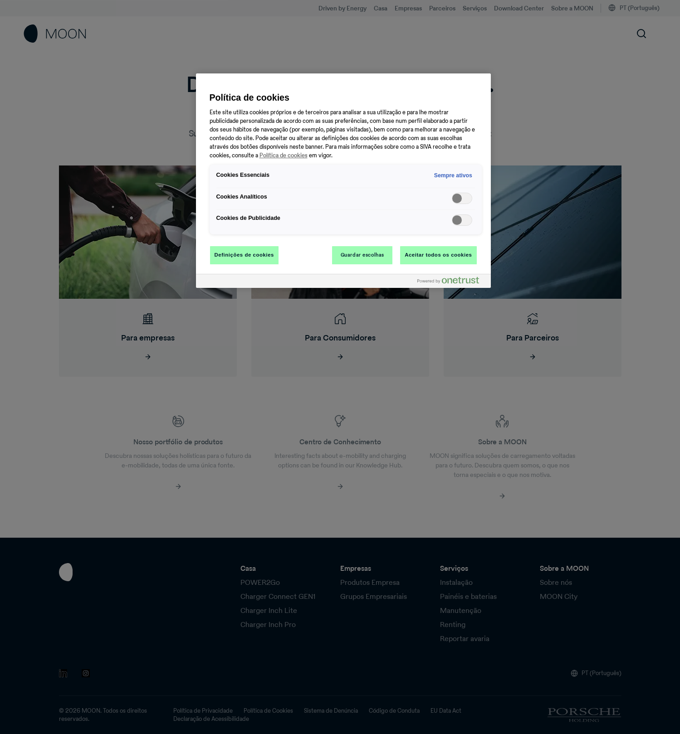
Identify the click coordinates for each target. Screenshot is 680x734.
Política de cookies (283, 155)
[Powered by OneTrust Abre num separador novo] (451, 282)
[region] (343, 180)
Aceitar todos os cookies (438, 255)
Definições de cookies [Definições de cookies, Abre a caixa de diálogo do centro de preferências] (244, 255)
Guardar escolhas (362, 254)
